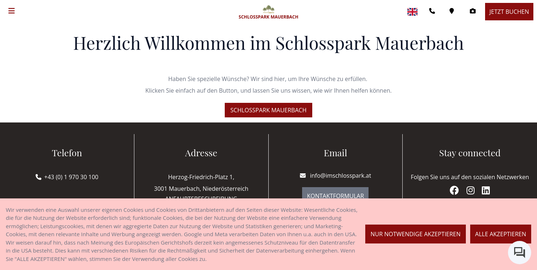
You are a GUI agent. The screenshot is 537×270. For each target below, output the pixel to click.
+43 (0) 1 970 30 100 (71, 177)
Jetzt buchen (509, 12)
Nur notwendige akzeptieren (415, 234)
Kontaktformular (335, 196)
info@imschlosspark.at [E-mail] (335, 176)
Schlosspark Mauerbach (269, 110)
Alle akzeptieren (500, 234)
